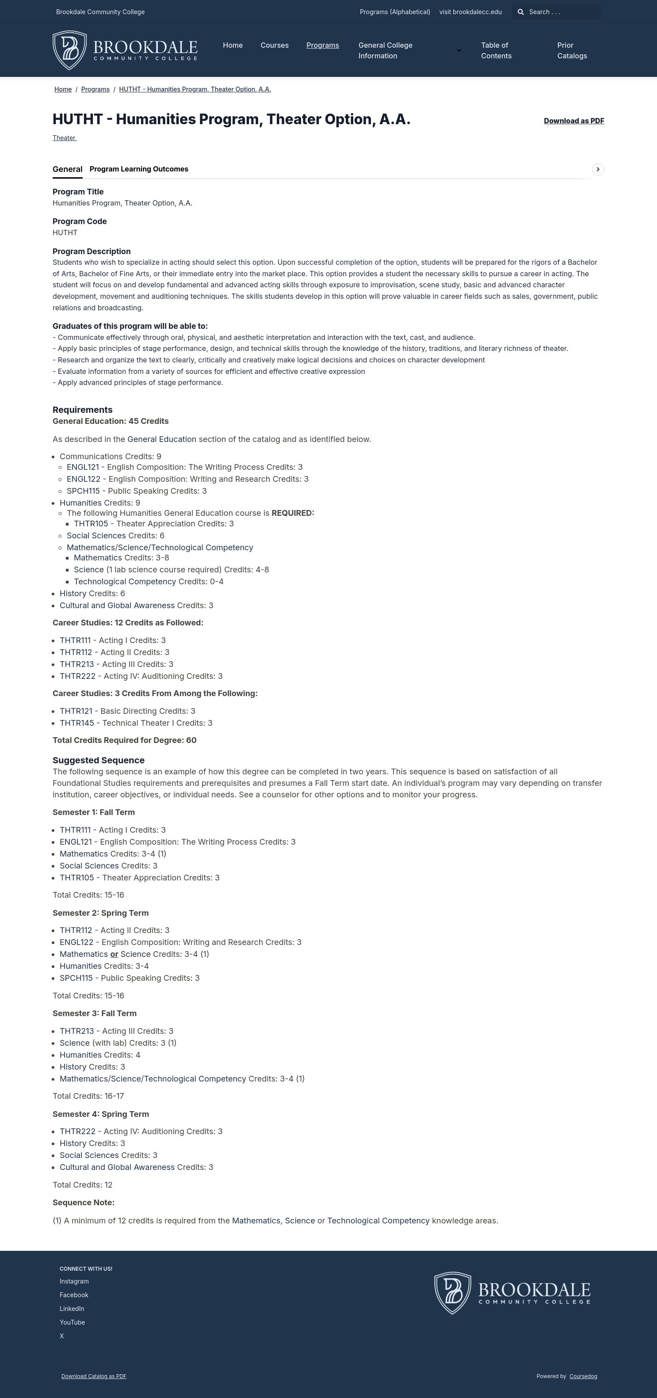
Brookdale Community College (100, 11)
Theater (65, 137)
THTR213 (77, 664)
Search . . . (539, 11)
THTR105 (91, 523)
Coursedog (583, 1376)
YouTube (72, 1322)
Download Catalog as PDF (93, 1376)
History (73, 593)
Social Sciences (96, 535)
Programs (322, 45)
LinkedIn (72, 1308)
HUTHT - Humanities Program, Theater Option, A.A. (195, 89)
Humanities (81, 502)
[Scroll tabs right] (598, 169)
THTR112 (76, 652)
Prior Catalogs (573, 50)
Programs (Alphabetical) (395, 11)
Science (133, 547)
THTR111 (75, 640)
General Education (161, 439)
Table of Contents (496, 50)
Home (233, 45)
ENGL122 (83, 479)
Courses (274, 45)
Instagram (74, 1281)
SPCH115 (83, 490)
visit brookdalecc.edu (470, 11)
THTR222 (77, 676)
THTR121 (76, 711)
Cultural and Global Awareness (117, 605)
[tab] (68, 169)
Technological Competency (202, 547)
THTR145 (77, 723)
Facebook (74, 1295)
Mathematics (91, 547)
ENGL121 (83, 467)
